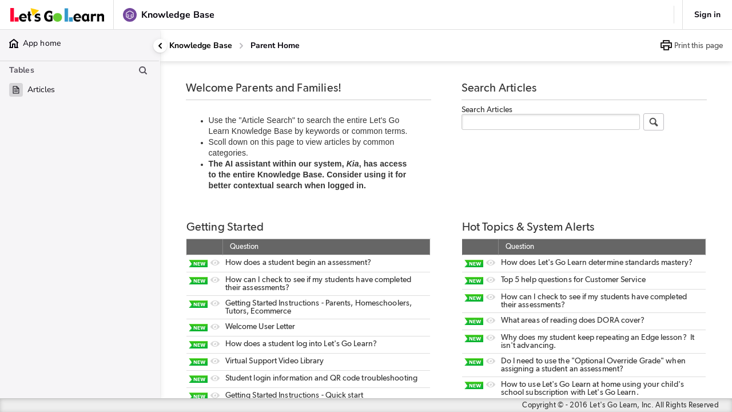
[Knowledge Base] (200, 46)
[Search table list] (143, 70)
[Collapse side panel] (160, 46)
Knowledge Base (200, 45)
